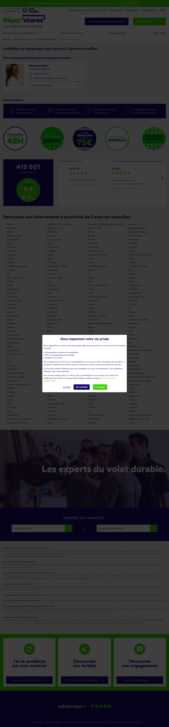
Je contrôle (81, 387)
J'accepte (100, 387)
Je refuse (66, 387)
